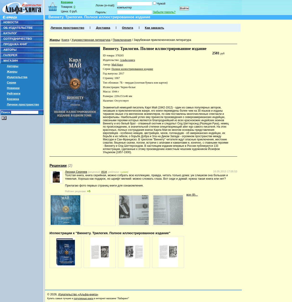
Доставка (103, 27)
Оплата (127, 27)
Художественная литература (91, 40)
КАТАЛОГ (10, 33)
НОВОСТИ (10, 22)
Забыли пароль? (164, 12)
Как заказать (154, 27)
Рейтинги (13, 93)
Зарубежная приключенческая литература (162, 40)
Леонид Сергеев (76, 171)
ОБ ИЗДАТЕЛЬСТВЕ (18, 27)
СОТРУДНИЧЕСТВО (17, 38)
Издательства (17, 77)
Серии (11, 82)
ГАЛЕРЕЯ (10, 55)
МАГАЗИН (10, 60)
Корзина (13, 99)
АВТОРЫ (9, 49)
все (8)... (192, 194)
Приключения (122, 40)
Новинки (13, 88)
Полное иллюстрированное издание (132, 69)
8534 (104, 172)
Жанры (12, 71)
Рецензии (58, 166)
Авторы (12, 66)
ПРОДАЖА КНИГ (15, 44)
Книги (65, 40)
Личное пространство (23, 104)
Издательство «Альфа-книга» (78, 294)
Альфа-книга (127, 60)
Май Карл (117, 64)
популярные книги (83, 298)
